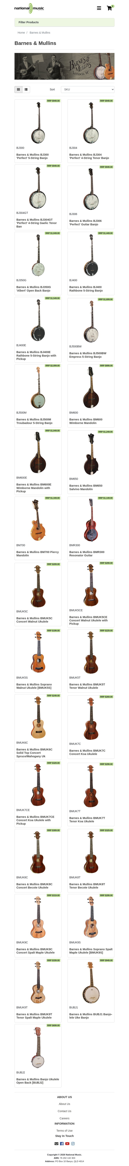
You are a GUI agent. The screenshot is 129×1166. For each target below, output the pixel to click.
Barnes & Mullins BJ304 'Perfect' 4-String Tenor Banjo (89, 156)
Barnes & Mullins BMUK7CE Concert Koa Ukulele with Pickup (35, 820)
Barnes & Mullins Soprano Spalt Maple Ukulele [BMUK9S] (91, 951)
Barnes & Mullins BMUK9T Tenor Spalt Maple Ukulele (34, 1016)
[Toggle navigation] (99, 8)
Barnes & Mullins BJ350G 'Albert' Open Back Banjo (33, 288)
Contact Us (64, 1111)
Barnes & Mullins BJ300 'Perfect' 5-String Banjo (32, 156)
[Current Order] (109, 8)
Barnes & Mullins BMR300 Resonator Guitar (86, 553)
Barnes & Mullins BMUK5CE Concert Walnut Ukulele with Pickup (88, 620)
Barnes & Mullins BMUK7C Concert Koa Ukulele (87, 752)
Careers (64, 1118)
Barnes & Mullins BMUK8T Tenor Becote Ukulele (87, 886)
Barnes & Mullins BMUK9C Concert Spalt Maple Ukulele (35, 951)
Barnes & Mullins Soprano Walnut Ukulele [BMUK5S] (34, 686)
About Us (64, 1103)
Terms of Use (64, 1130)
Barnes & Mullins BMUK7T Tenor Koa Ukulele (87, 819)
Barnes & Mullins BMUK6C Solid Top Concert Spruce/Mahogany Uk (34, 753)
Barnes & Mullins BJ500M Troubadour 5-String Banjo (34, 421)
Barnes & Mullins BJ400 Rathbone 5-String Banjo (86, 288)
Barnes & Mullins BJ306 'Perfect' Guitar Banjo (85, 222)
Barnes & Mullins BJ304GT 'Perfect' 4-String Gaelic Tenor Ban (36, 223)
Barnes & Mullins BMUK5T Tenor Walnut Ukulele (87, 686)
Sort (52, 89)
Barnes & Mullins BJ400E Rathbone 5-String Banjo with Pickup (36, 355)
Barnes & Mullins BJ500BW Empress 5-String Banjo (87, 355)
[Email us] (56, 1144)
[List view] (26, 89)
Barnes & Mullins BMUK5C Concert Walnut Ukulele (34, 620)
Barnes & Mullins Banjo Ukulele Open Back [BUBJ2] (37, 1081)
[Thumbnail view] (18, 89)
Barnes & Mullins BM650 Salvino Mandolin (85, 487)
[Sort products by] (87, 89)
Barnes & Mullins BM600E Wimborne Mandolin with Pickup (33, 488)
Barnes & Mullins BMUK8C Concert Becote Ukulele (34, 886)
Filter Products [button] (29, 22)
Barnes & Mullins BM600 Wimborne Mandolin (85, 421)
